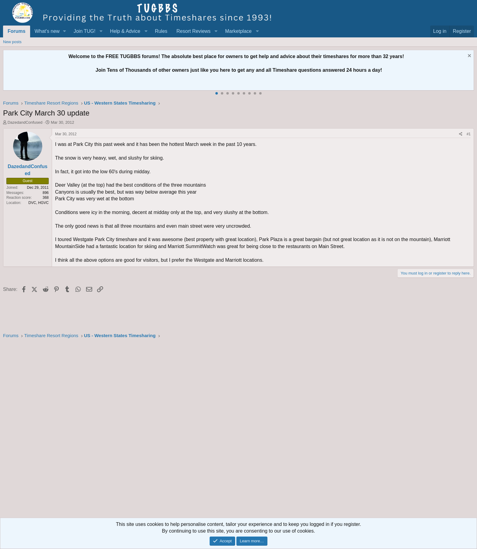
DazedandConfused (25, 122)
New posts (12, 42)
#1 (469, 134)
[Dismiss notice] (468, 56)
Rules (161, 31)
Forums (17, 31)
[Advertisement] (185, 430)
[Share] (461, 134)
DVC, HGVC (38, 203)
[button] (64, 31)
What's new (47, 31)
